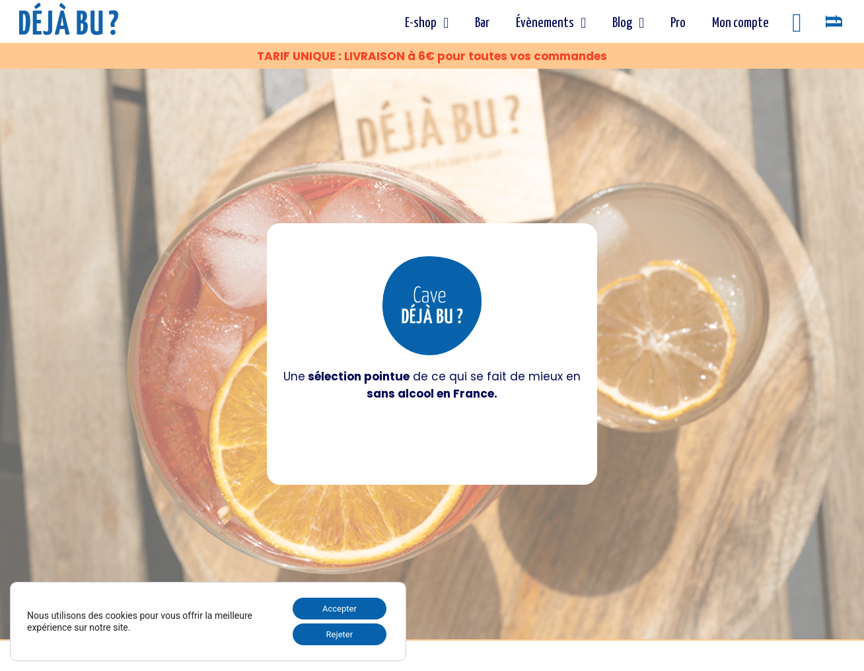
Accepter (335, 605)
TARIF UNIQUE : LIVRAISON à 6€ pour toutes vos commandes (432, 56)
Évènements (550, 23)
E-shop (426, 23)
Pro (677, 23)
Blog (627, 23)
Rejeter (335, 633)
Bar (481, 23)
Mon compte (739, 23)
